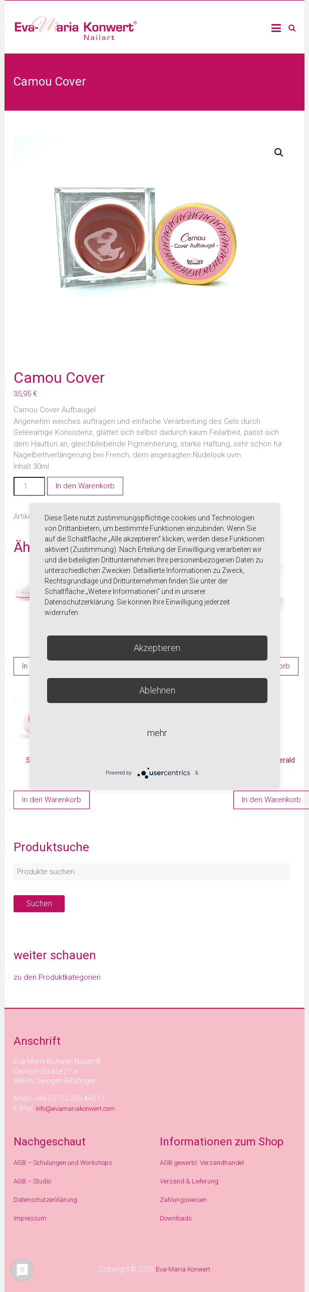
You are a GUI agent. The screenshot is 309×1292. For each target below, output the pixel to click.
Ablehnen (157, 690)
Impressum (30, 1218)
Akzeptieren (157, 647)
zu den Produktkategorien (57, 977)
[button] (279, 153)
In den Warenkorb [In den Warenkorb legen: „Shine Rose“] (51, 799)
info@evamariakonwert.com (75, 1108)
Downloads (176, 1218)
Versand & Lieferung (189, 1181)
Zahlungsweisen (183, 1199)
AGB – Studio (32, 1181)
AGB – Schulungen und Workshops (63, 1162)
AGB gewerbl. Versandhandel (202, 1162)
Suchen (39, 903)
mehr (157, 733)
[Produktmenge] (29, 486)
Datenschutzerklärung (45, 1199)
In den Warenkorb (85, 485)
